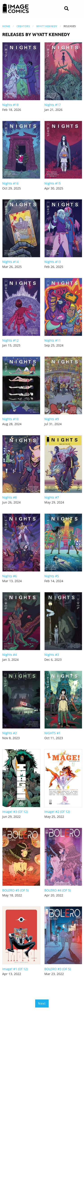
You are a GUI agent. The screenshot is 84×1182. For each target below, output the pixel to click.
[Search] (66, 9)
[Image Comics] (15, 8)
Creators (23, 26)
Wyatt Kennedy (46, 26)
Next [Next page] (42, 1003)
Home (6, 26)
